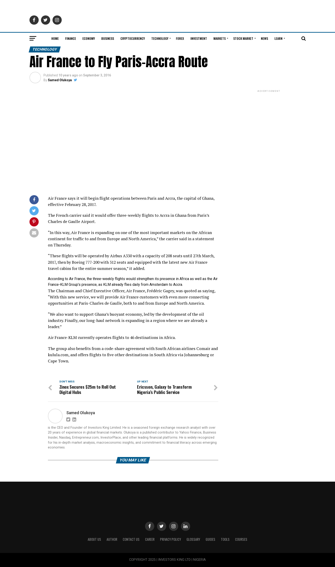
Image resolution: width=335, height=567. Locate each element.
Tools (225, 539)
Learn (278, 38)
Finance (70, 38)
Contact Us (131, 539)
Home (55, 38)
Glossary (193, 539)
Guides (210, 539)
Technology (159, 38)
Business (107, 38)
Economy (88, 38)
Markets (219, 38)
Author (112, 539)
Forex (180, 38)
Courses (241, 539)
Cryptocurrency (132, 38)
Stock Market (243, 38)
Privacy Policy (170, 539)
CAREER (149, 539)
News (264, 38)
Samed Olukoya (60, 80)
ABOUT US (94, 539)
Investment (198, 38)
